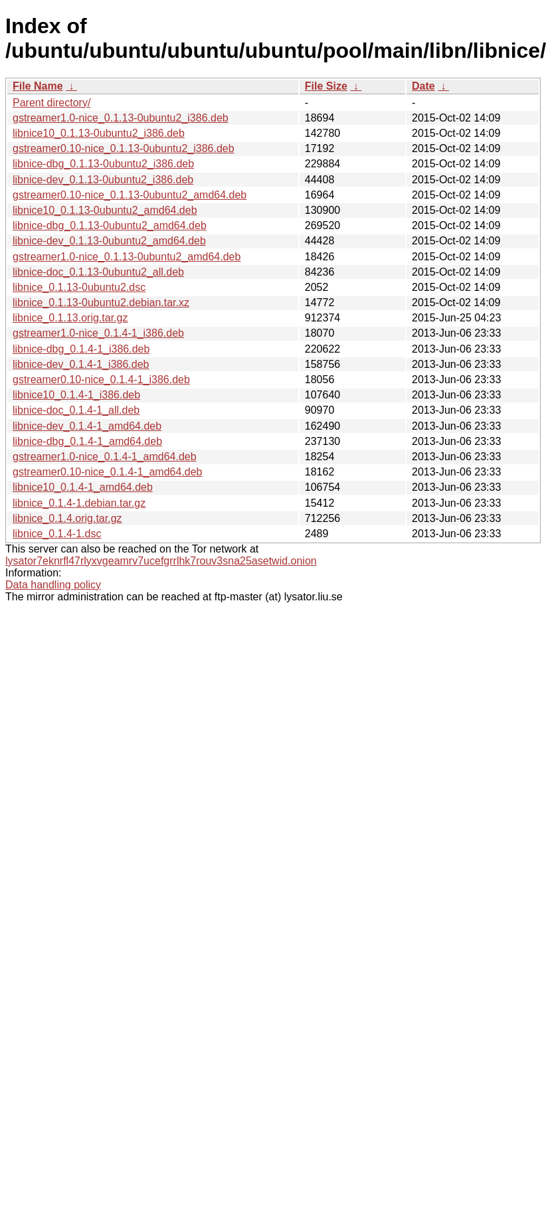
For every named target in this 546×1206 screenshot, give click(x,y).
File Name (38, 86)
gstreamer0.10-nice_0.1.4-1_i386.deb (101, 379)
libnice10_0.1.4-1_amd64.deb (83, 487)
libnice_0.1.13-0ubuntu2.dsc (79, 287)
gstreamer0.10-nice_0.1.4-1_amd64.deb (108, 471)
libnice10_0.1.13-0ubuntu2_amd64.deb (105, 210)
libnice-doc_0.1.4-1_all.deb (76, 410)
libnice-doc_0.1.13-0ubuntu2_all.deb (98, 272)
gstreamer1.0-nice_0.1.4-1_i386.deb (98, 333)
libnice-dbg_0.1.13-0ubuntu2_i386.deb (103, 163)
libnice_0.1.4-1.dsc (57, 533)
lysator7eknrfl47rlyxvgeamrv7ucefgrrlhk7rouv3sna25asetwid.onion (161, 560)
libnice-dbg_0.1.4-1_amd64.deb (87, 441)
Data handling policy (53, 584)
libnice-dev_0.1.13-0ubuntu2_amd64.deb (109, 240)
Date (423, 86)
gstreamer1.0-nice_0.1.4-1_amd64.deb (105, 456)
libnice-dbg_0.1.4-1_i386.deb (81, 349)
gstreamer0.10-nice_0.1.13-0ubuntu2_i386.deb (123, 148)
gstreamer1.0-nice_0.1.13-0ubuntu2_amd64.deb (126, 256)
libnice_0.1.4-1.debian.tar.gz (79, 503)
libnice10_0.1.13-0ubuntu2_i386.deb (99, 133)
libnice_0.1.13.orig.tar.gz (70, 317)
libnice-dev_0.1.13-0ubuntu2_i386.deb (103, 179)
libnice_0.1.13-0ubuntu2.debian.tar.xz (101, 302)
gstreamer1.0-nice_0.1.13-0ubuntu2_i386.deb (120, 118)
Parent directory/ (51, 102)
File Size (326, 86)
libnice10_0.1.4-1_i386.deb (76, 394)
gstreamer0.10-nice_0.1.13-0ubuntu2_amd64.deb (129, 195)
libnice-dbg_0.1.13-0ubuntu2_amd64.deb (110, 225)
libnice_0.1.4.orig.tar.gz (67, 518)
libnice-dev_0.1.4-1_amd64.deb (87, 426)
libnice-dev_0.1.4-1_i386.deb (81, 364)
